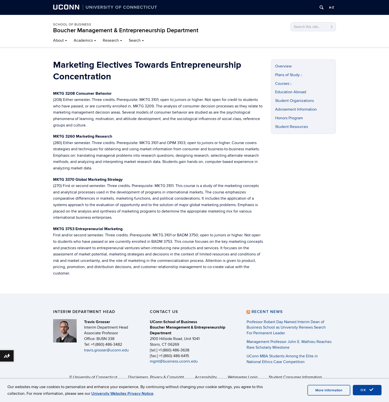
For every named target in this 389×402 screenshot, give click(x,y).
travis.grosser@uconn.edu (106, 350)
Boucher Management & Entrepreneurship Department (125, 30)
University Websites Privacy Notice (122, 393)
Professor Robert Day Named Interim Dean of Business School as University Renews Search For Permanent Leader (286, 327)
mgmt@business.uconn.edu (174, 361)
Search (135, 40)
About (58, 40)
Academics (83, 40)
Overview (283, 66)
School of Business (72, 25)
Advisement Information (296, 109)
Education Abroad (290, 92)
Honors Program (289, 118)
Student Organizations (294, 100)
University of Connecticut (95, 377)
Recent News (267, 311)
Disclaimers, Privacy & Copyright (156, 377)
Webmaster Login (243, 377)
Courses (283, 83)
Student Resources (291, 126)
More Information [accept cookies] (328, 390)
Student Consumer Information (295, 377)
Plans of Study (288, 74)
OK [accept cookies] (367, 390)
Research (111, 40)
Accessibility (206, 377)
